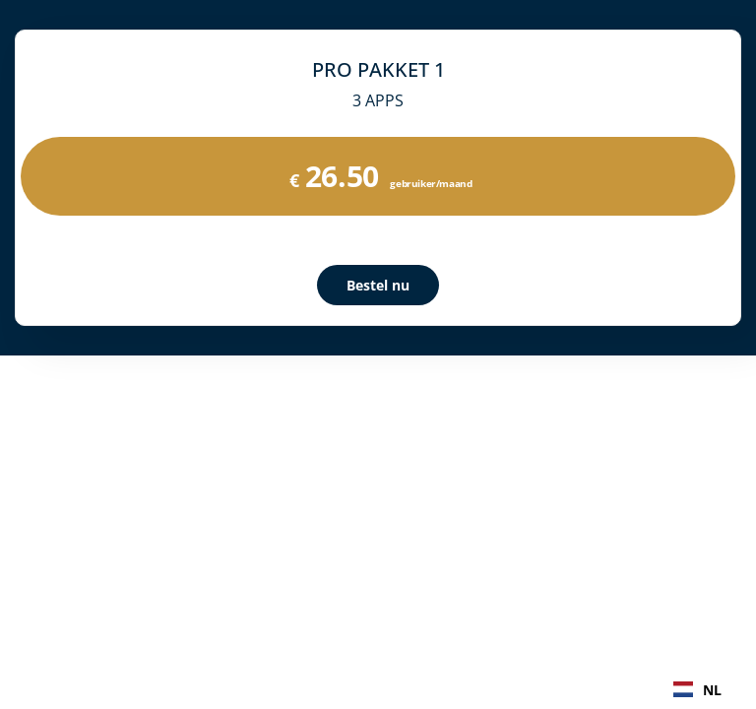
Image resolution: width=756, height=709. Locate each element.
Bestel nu (378, 285)
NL (697, 689)
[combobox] (697, 689)
